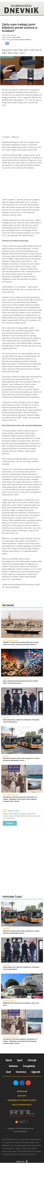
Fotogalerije (29, 1066)
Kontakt (22, 1096)
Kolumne (13, 1066)
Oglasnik (35, 1072)
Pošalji (10, 823)
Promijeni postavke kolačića (22, 1100)
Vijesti (9, 1060)
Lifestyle (32, 1060)
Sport (20, 1060)
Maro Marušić (11, 35)
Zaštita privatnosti (22, 1105)
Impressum (22, 1091)
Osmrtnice (21, 1072)
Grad (8, 1072)
